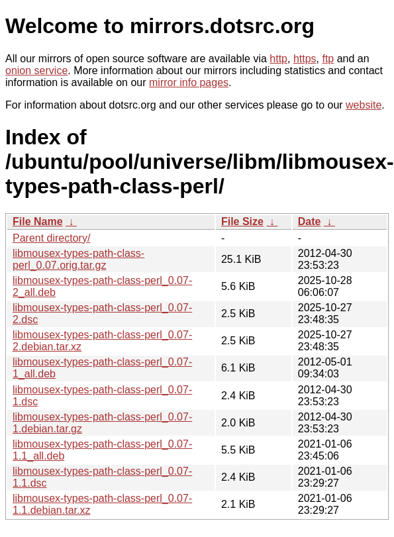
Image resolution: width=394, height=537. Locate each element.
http (278, 58)
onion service (36, 70)
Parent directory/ (51, 238)
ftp (328, 58)
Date (309, 221)
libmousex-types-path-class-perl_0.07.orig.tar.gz (78, 259)
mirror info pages (188, 82)
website (363, 105)
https (305, 58)
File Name (38, 221)
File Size (242, 221)
